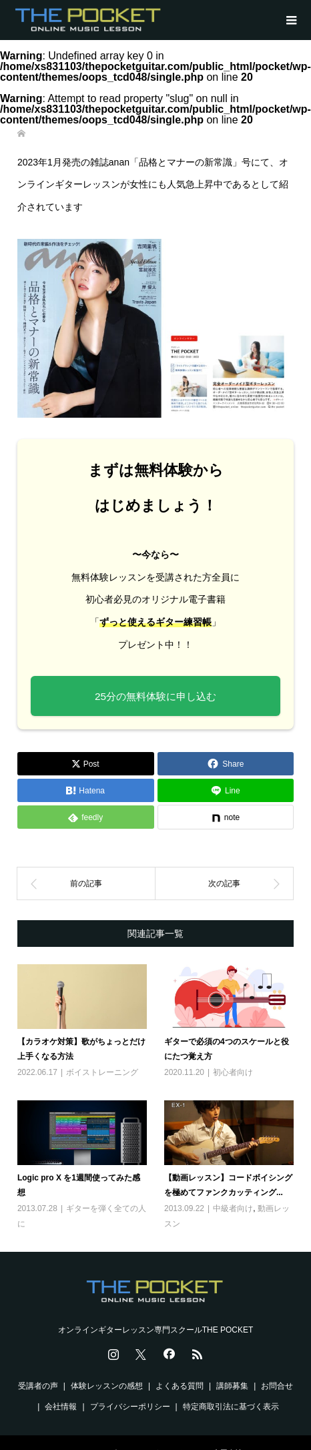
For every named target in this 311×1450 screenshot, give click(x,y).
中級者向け (233, 1208)
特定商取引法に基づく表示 (231, 1406)
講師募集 (232, 1386)
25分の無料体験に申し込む (155, 696)
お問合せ (277, 1386)
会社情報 (61, 1406)
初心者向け (233, 1072)
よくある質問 (180, 1386)
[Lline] (226, 790)
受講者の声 (38, 1386)
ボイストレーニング (102, 1072)
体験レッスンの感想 (107, 1386)
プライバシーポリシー (130, 1406)
